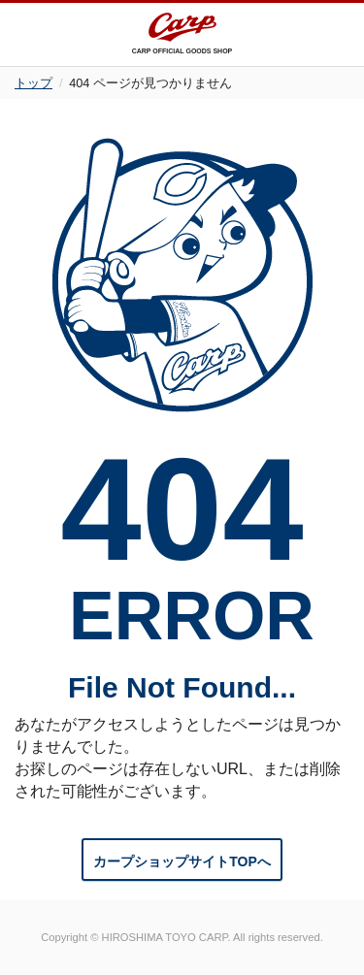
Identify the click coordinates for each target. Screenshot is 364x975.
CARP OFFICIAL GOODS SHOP (182, 34)
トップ (33, 83)
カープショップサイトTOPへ (182, 861)
